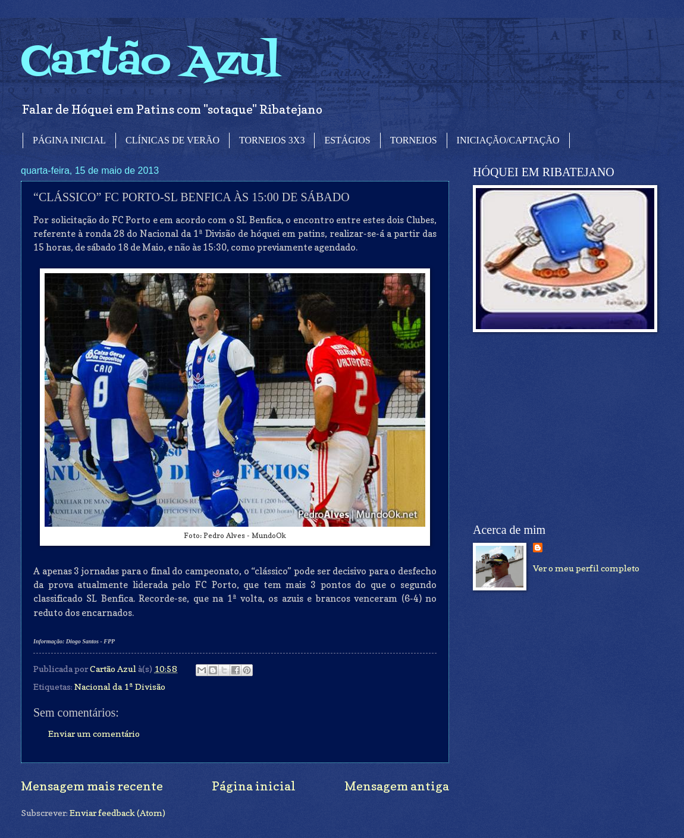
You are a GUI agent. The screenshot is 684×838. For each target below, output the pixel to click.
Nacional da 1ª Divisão (119, 686)
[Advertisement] (562, 428)
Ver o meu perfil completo (586, 568)
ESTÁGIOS (347, 140)
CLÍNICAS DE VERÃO (172, 140)
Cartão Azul (150, 63)
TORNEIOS (413, 140)
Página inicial (254, 785)
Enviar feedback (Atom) (117, 813)
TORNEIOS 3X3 (272, 140)
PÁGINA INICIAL (69, 140)
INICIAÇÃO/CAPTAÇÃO (508, 140)
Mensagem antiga (396, 785)
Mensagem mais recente (92, 785)
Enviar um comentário (94, 733)
